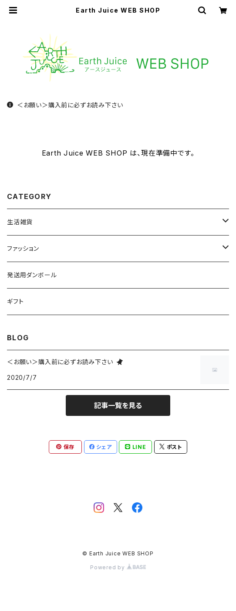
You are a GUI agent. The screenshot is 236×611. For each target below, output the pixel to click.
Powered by (118, 567)
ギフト (15, 301)
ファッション (23, 248)
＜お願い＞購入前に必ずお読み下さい (65, 105)
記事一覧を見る (118, 405)
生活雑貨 (20, 222)
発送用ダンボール (32, 275)
